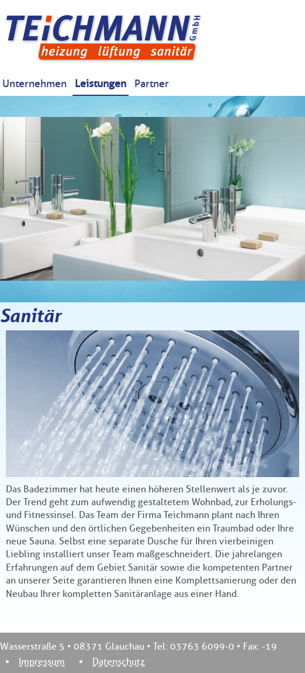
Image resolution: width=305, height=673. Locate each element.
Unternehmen (34, 83)
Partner (151, 83)
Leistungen (100, 83)
